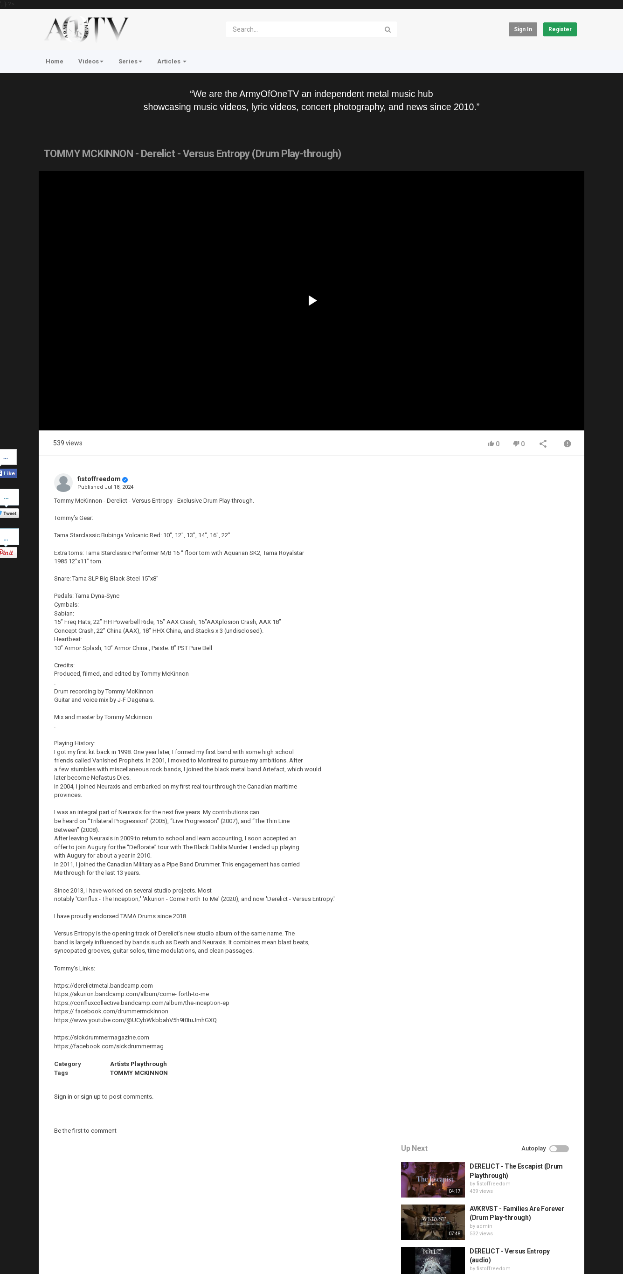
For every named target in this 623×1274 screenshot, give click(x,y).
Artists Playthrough (138, 1063)
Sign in (523, 29)
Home (54, 61)
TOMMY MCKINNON (139, 1072)
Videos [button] (91, 61)
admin (486, 550)
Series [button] (130, 61)
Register (560, 29)
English (561, 1257)
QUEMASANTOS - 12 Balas (510, 660)
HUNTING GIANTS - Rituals (510, 617)
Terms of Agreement (122, 1228)
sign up (91, 1096)
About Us (83, 1252)
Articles (172, 61)
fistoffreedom (99, 479)
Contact (74, 1228)
